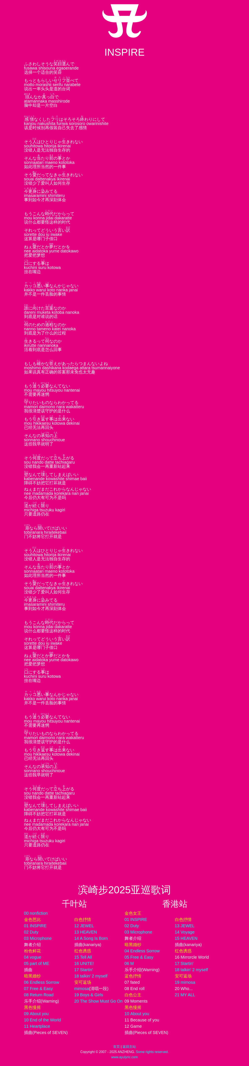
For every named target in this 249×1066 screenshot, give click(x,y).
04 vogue (32, 957)
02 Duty (31, 932)
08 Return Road (39, 995)
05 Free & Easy (139, 957)
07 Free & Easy (38, 988)
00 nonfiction (36, 913)
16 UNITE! (84, 963)
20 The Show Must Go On (98, 1001)
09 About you (36, 1013)
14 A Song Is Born (91, 938)
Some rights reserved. (152, 1052)
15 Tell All (83, 957)
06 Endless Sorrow (41, 982)
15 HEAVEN (186, 938)
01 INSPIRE (35, 925)
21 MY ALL (185, 995)
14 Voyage (185, 932)
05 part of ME (36, 963)
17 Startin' (83, 969)
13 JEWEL (185, 925)
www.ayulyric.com (124, 1057)
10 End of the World (42, 1020)
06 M (129, 963)
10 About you (137, 1013)
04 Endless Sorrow (142, 951)
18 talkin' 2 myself (90, 976)
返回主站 (129, 1046)
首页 (116, 1046)
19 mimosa (185, 982)
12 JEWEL (84, 925)
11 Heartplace (37, 1026)
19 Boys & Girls (88, 995)
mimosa (81, 988)
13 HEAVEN (85, 932)
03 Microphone (38, 938)
